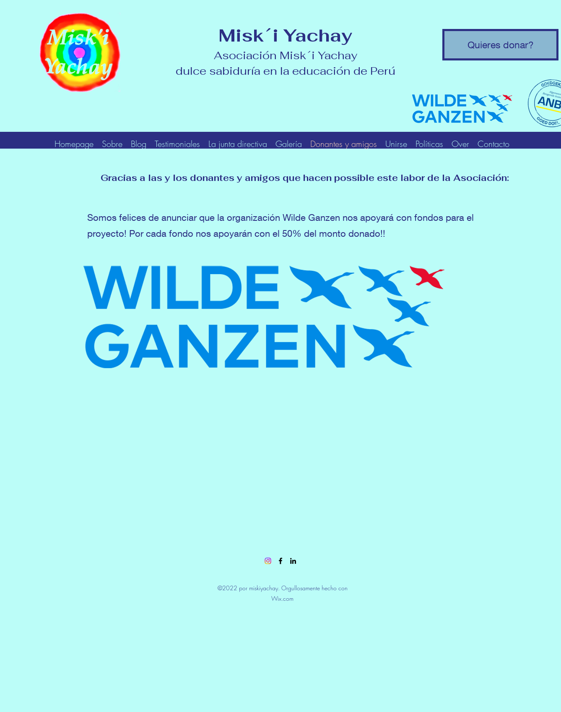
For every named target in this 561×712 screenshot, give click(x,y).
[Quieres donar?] (500, 44)
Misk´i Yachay (285, 35)
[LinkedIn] (293, 561)
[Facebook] (280, 561)
